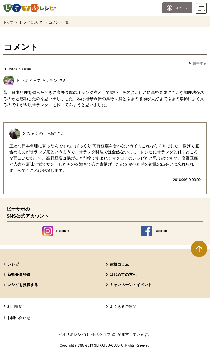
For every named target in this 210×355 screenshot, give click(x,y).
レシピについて (31, 22)
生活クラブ (103, 334)
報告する (199, 63)
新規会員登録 (18, 274)
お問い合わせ (18, 318)
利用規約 (15, 306)
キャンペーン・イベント (131, 284)
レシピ (13, 264)
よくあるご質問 (123, 306)
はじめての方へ (123, 274)
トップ (8, 22)
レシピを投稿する (22, 284)
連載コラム (119, 264)
